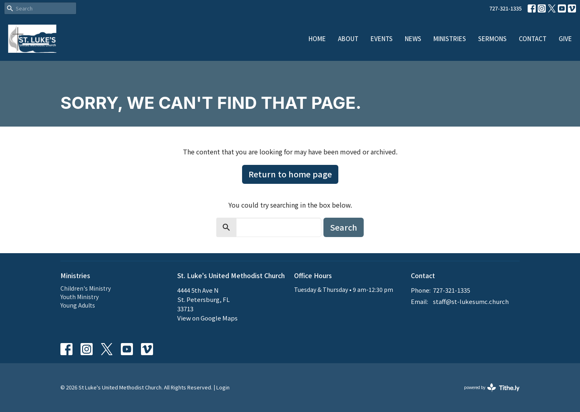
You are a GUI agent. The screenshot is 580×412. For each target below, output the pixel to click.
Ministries (449, 38)
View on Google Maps (207, 318)
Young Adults (77, 305)
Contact (533, 38)
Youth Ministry (79, 297)
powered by (492, 387)
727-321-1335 (505, 8)
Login (223, 387)
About (348, 38)
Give (565, 38)
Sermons (492, 38)
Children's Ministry (85, 288)
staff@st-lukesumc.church (471, 301)
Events (382, 38)
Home (317, 38)
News (413, 38)
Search (343, 227)
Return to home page (290, 174)
